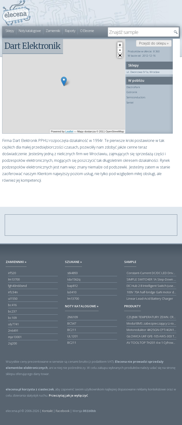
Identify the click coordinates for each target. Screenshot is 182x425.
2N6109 (72, 317)
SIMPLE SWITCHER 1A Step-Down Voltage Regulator (151, 279)
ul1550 (12, 298)
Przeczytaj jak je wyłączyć (68, 395)
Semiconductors (136, 97)
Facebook (62, 411)
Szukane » (73, 262)
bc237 (12, 311)
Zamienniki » (16, 262)
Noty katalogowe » (82, 306)
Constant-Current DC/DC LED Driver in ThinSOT (151, 273)
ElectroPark (133, 87)
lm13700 (14, 279)
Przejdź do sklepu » (153, 43)
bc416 (12, 305)
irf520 (12, 273)
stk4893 (72, 273)
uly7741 (13, 324)
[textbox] (140, 32)
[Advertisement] (91, 225)
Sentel (130, 102)
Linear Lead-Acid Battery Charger (150, 298)
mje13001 (15, 337)
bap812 (72, 286)
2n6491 (13, 330)
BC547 (71, 323)
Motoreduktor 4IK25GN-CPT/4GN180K (151, 330)
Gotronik (132, 92)
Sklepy (9, 30)
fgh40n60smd (17, 286)
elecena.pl (16, 13)
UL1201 (72, 336)
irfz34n (13, 292)
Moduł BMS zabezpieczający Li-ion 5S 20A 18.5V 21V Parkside (151, 323)
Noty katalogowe (30, 30)
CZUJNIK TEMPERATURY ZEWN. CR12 (151, 317)
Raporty (70, 30)
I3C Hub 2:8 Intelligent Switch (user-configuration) (151, 286)
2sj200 (12, 343)
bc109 (12, 318)
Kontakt (47, 411)
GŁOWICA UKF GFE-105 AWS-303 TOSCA (151, 336)
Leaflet (69, 131)
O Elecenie (87, 30)
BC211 (71, 330)
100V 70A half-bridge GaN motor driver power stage (151, 292)
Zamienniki (53, 30)
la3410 (71, 292)
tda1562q (73, 279)
